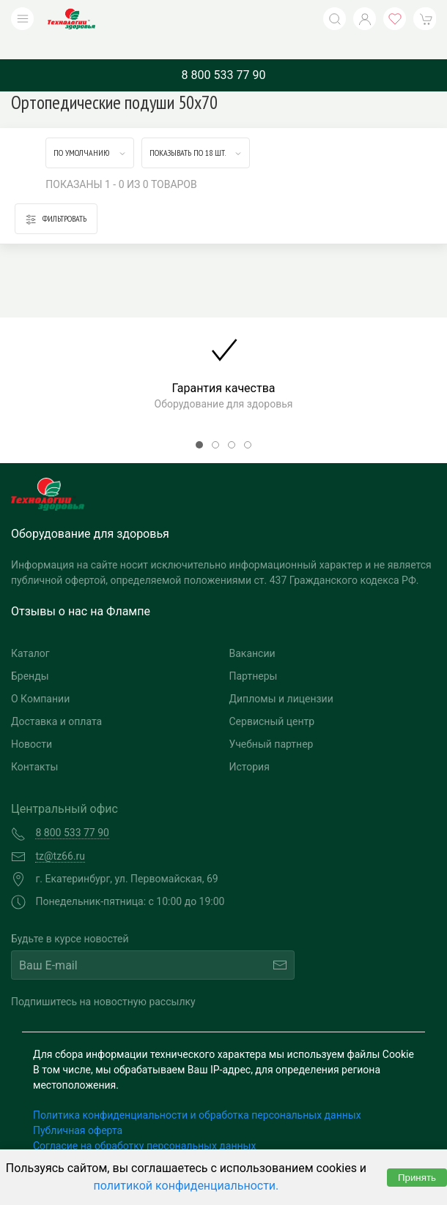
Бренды (30, 654)
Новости (31, 722)
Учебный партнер (271, 722)
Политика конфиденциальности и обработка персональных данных (197, 1093)
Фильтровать (56, 197)
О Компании (40, 677)
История (249, 745)
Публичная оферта (77, 1108)
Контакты (34, 745)
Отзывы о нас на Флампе (80, 589)
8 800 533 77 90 (224, 53)
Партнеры (253, 654)
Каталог (30, 631)
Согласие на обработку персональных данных (144, 1124)
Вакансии (252, 631)
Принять (417, 1177)
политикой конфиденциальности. (186, 1186)
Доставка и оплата (56, 699)
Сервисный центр (272, 699)
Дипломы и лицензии (281, 677)
